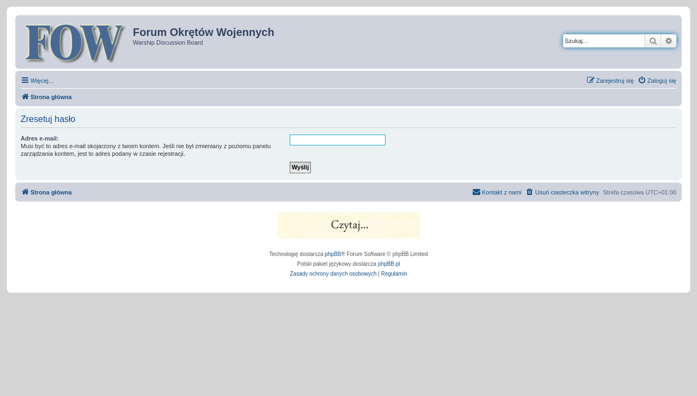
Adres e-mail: (40, 138)
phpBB (333, 254)
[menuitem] (657, 80)
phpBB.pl (389, 264)
